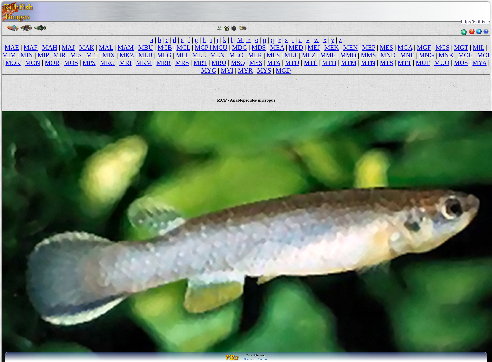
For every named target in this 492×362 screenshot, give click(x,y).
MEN (350, 47)
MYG (208, 70)
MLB (146, 55)
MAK (86, 47)
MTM (348, 62)
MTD (292, 62)
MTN (368, 62)
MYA (480, 62)
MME (328, 55)
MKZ (127, 55)
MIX (108, 55)
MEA (277, 47)
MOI (483, 55)
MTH (329, 62)
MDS (259, 47)
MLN (217, 55)
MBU (145, 47)
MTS (386, 62)
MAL (106, 47)
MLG (164, 55)
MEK (331, 47)
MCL (183, 47)
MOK (13, 62)
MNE (407, 55)
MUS (461, 62)
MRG (107, 62)
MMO (348, 55)
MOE (465, 55)
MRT (200, 62)
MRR (163, 62)
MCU (220, 47)
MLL (199, 55)
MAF (31, 47)
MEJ (314, 47)
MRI (125, 62)
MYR (245, 70)
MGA (405, 47)
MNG (426, 55)
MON (32, 62)
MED (296, 47)
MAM (126, 47)
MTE (310, 62)
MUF (423, 62)
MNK (446, 55)
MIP (43, 55)
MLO (236, 55)
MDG (239, 47)
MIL (478, 47)
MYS (264, 70)
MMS (368, 55)
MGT (461, 47)
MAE (12, 47)
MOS (71, 62)
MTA (273, 62)
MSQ (238, 62)
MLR (255, 55)
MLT (290, 55)
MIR (59, 55)
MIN (27, 55)
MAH (49, 47)
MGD (283, 70)
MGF (424, 47)
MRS (182, 62)
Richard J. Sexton (255, 359)
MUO (441, 62)
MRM (144, 62)
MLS (273, 55)
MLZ (309, 55)
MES (386, 47)
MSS (255, 62)
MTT (404, 62)
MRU (219, 62)
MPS (89, 62)
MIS (76, 55)
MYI (227, 70)
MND (387, 55)
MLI (182, 55)
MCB (164, 47)
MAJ (68, 47)
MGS (442, 47)
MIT (92, 55)
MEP (368, 47)
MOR (52, 62)
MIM (9, 55)
